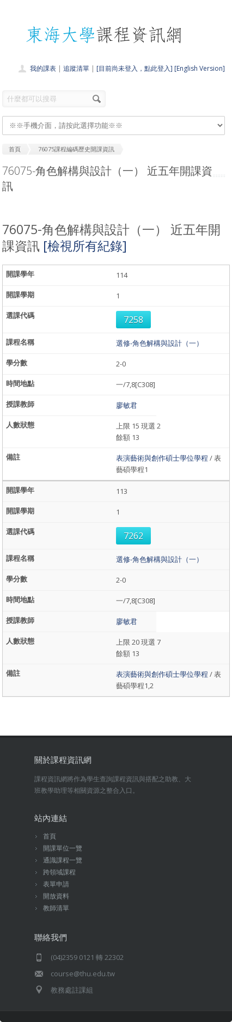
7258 (133, 320)
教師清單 (56, 908)
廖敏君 (126, 405)
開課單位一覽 (62, 848)
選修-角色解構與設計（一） (159, 343)
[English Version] (199, 68)
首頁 (49, 836)
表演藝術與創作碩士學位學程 (162, 458)
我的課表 (43, 68)
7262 (133, 536)
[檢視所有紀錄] (85, 245)
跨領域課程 (59, 872)
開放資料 (56, 896)
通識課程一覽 (62, 860)
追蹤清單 (76, 68)
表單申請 (56, 884)
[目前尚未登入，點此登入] (134, 68)
